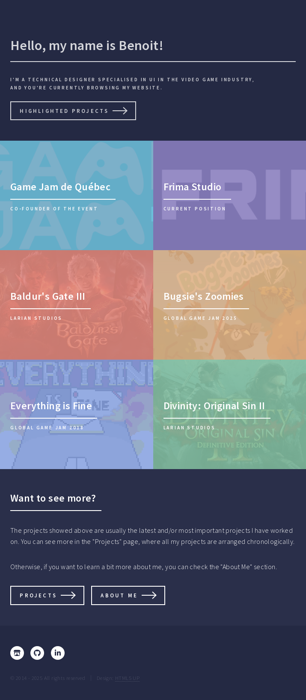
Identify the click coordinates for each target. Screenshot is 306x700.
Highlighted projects (64, 110)
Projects (38, 595)
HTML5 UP (127, 677)
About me (119, 595)
